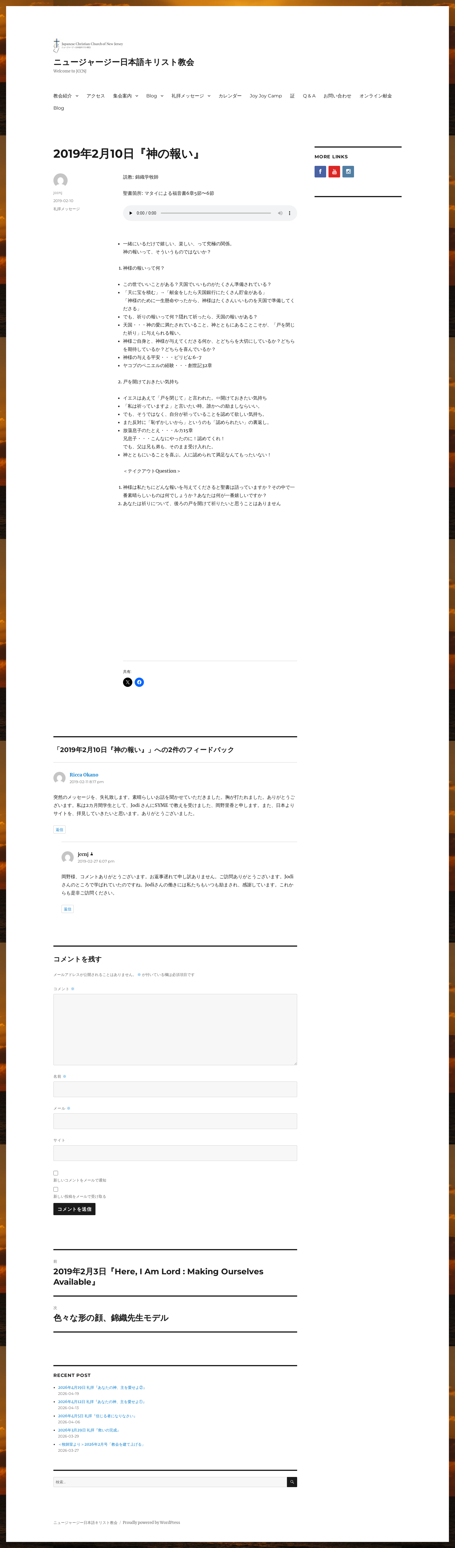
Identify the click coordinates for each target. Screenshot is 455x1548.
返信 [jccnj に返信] (67, 909)
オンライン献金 (376, 96)
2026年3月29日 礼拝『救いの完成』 (89, 1430)
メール (62, 1108)
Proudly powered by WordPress (151, 1522)
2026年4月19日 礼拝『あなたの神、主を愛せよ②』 (102, 1387)
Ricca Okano (84, 775)
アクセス (95, 96)
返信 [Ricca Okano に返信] (59, 829)
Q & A (309, 96)
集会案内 (122, 96)
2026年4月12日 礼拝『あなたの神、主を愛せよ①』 (102, 1401)
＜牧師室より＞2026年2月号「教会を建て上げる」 (101, 1444)
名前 (60, 1076)
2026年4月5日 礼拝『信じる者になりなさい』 (97, 1415)
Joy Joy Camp (266, 96)
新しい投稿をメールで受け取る (79, 1196)
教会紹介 (62, 96)
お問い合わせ (337, 96)
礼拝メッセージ (187, 96)
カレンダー (230, 96)
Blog (151, 96)
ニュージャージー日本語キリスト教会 (123, 62)
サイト (59, 1140)
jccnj (57, 192)
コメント (64, 988)
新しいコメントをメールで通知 (79, 1180)
